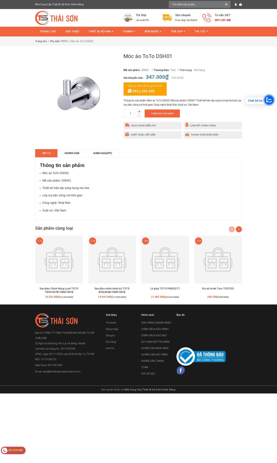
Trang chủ (48, 31)
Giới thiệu (72, 31)
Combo (129, 31)
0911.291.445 (223, 20)
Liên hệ (110, 348)
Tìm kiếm (111, 322)
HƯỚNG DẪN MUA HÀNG (155, 348)
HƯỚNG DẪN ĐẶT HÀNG (154, 354)
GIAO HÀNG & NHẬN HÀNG (156, 322)
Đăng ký (110, 335)
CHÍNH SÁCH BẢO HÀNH (155, 329)
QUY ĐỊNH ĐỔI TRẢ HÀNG (155, 341)
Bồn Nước (153, 31)
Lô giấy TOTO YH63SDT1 (165, 288)
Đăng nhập (112, 329)
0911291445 (55, 365)
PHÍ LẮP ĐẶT (148, 373)
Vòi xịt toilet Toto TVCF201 (218, 288)
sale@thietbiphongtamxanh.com (62, 371)
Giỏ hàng (111, 341)
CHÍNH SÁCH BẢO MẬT (154, 335)
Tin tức (201, 31)
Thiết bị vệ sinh (101, 31)
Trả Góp (178, 31)
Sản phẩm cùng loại (54, 228)
